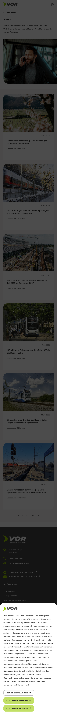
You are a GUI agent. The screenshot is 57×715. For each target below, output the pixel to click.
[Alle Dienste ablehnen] (18, 700)
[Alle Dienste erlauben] (18, 708)
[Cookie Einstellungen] (18, 693)
